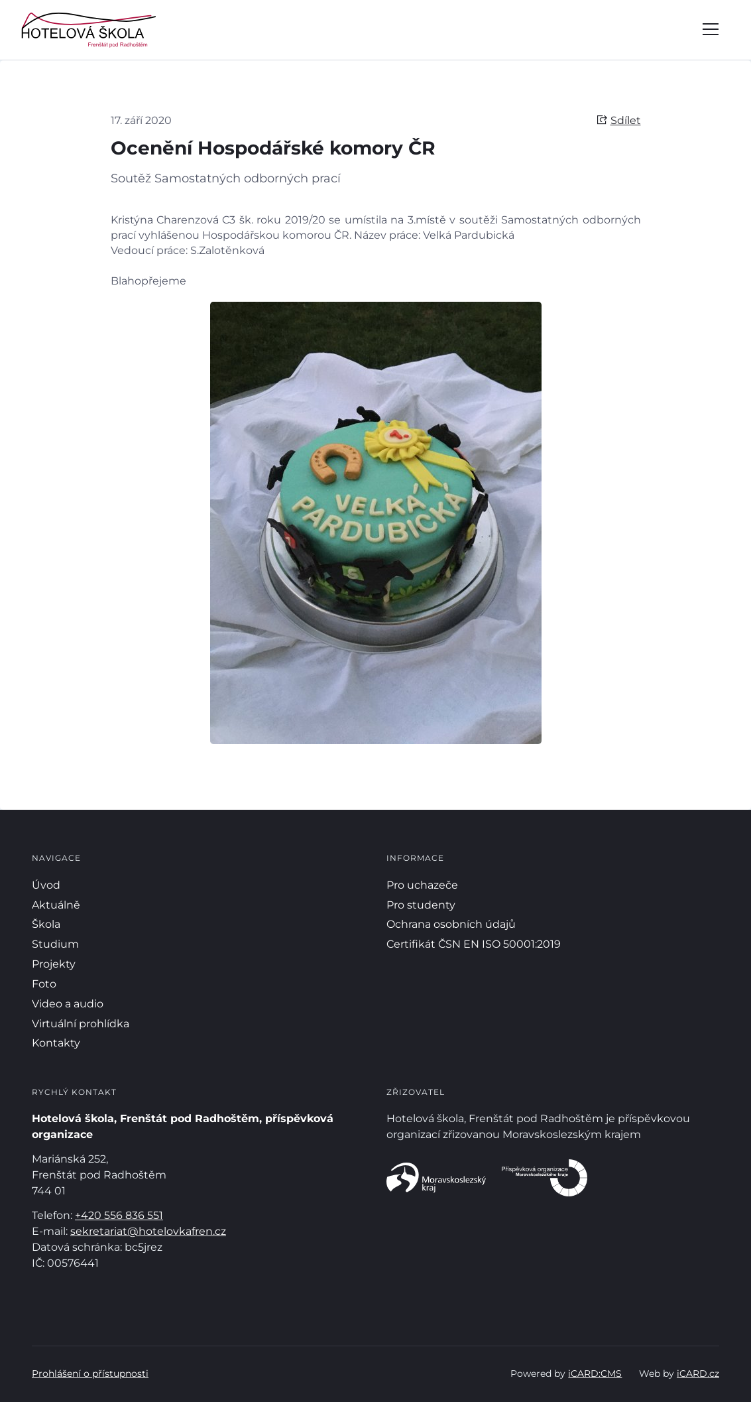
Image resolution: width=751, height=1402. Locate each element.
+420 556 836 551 (119, 1215)
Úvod (46, 885)
